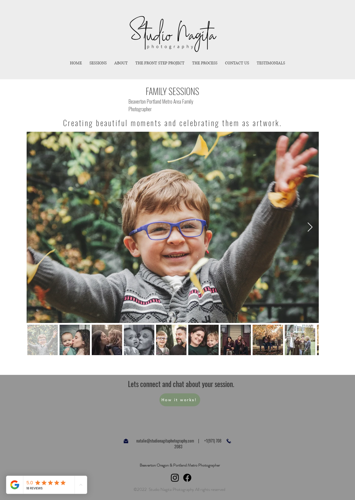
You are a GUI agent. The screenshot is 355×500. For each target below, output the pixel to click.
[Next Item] (310, 227)
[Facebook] (187, 477)
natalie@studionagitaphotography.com (165, 441)
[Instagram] (175, 477)
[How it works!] (179, 399)
